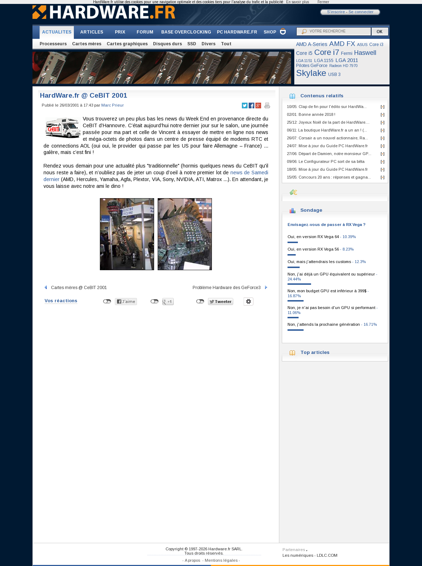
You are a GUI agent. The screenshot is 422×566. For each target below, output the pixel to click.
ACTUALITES (56, 32)
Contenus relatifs (322, 95)
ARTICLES (91, 32)
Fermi (346, 53)
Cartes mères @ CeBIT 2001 (75, 287)
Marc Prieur (112, 105)
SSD (191, 43)
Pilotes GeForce (311, 65)
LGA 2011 (346, 60)
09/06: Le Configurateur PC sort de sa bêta (326, 161)
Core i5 (304, 53)
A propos (192, 560)
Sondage (311, 210)
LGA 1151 (304, 61)
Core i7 (326, 52)
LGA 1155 (324, 60)
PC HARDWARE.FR (237, 32)
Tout (226, 43)
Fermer (323, 2)
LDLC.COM (327, 555)
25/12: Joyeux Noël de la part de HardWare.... (328, 122)
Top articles (315, 352)
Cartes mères (86, 43)
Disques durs (167, 43)
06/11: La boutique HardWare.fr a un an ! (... (327, 130)
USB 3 (334, 74)
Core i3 (376, 44)
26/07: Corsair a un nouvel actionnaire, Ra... (327, 138)
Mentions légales (221, 560)
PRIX (120, 32)
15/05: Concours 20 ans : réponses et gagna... (329, 177)
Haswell (365, 52)
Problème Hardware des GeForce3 (230, 287)
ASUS (362, 44)
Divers (208, 43)
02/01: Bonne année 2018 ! (311, 114)
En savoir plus (297, 2)
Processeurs (53, 43)
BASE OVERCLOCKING (186, 32)
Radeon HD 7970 (343, 66)
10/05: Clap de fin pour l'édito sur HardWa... (327, 106)
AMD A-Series (311, 44)
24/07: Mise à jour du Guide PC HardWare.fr (327, 146)
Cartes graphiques (127, 43)
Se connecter (361, 12)
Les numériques (298, 555)
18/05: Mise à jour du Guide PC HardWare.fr (327, 169)
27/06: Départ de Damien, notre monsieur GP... (329, 153)
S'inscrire (336, 12)
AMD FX (342, 43)
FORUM (145, 32)
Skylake (311, 73)
